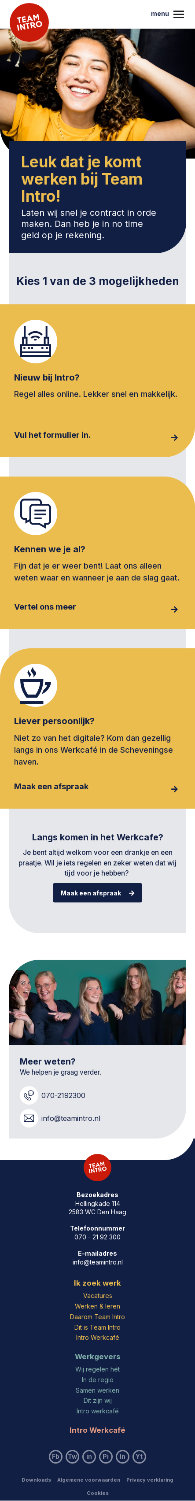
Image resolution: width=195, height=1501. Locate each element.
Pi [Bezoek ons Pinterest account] (106, 1456)
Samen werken (97, 1390)
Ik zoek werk (97, 1283)
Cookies (98, 1493)
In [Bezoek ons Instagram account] (122, 1456)
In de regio (98, 1379)
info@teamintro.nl (98, 1262)
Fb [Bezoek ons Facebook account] (55, 1456)
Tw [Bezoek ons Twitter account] (72, 1456)
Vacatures (97, 1295)
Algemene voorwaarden (88, 1480)
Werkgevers (98, 1356)
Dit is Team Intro (97, 1327)
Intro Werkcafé (97, 1337)
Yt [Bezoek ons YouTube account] (139, 1456)
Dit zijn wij (98, 1400)
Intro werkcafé (98, 1411)
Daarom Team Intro (97, 1316)
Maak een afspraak (97, 893)
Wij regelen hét (97, 1369)
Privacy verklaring (149, 1480)
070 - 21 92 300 (97, 1237)
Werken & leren (97, 1306)
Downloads (36, 1480)
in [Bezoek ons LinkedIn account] (89, 1456)
